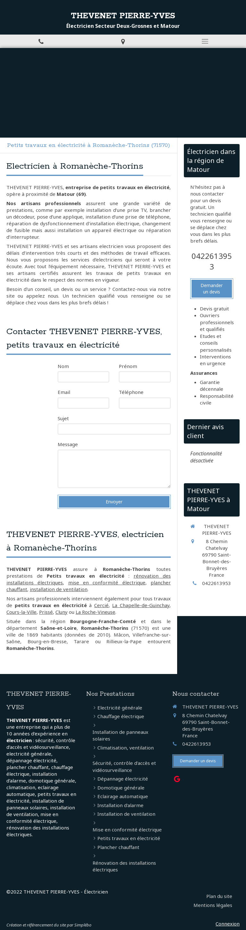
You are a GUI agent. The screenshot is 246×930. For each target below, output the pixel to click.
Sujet (63, 418)
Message (68, 444)
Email (64, 392)
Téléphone (131, 392)
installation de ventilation (58, 589)
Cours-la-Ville (21, 612)
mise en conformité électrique (106, 582)
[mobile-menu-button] (205, 41)
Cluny (61, 612)
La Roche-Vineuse (95, 612)
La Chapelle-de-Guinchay (140, 605)
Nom (63, 366)
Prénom (128, 366)
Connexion (228, 923)
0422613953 (212, 261)
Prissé (46, 612)
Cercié (101, 605)
